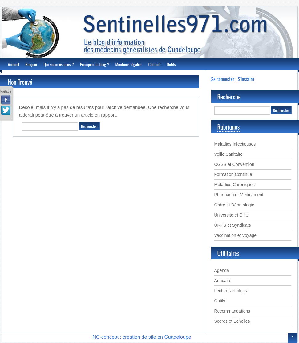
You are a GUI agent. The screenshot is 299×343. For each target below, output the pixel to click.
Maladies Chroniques (234, 184)
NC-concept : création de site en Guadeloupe (141, 337)
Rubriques (228, 126)
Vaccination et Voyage (235, 235)
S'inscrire (246, 79)
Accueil (13, 64)
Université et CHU (231, 215)
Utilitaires (228, 253)
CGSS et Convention (234, 164)
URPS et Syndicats (232, 225)
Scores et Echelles (232, 321)
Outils (171, 64)
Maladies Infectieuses (235, 144)
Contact (154, 64)
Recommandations (232, 311)
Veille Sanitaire (228, 154)
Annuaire (223, 280)
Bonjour (31, 64)
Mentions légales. (128, 64)
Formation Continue (233, 174)
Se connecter (222, 79)
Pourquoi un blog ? (94, 64)
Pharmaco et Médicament (239, 194)
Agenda (221, 270)
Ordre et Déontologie (234, 204)
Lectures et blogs (230, 290)
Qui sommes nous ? (59, 64)
